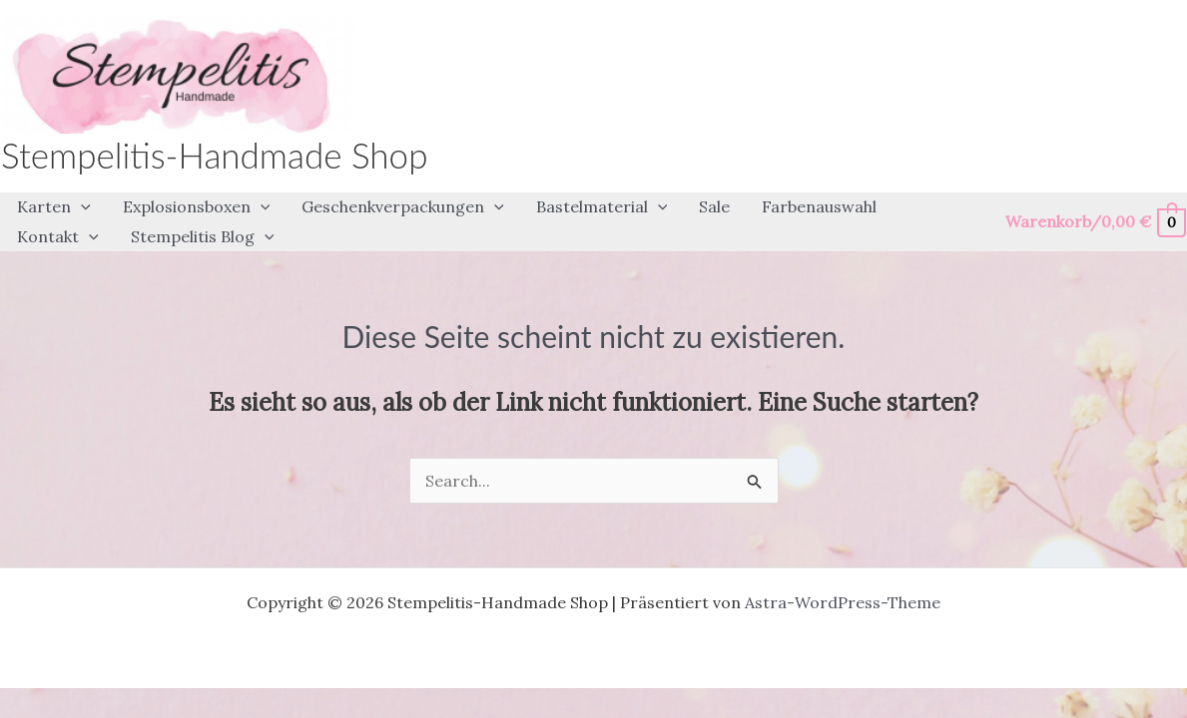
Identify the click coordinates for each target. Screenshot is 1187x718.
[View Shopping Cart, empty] (1094, 221)
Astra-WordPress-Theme (842, 602)
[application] (81, 207)
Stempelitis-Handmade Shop (214, 155)
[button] (54, 207)
